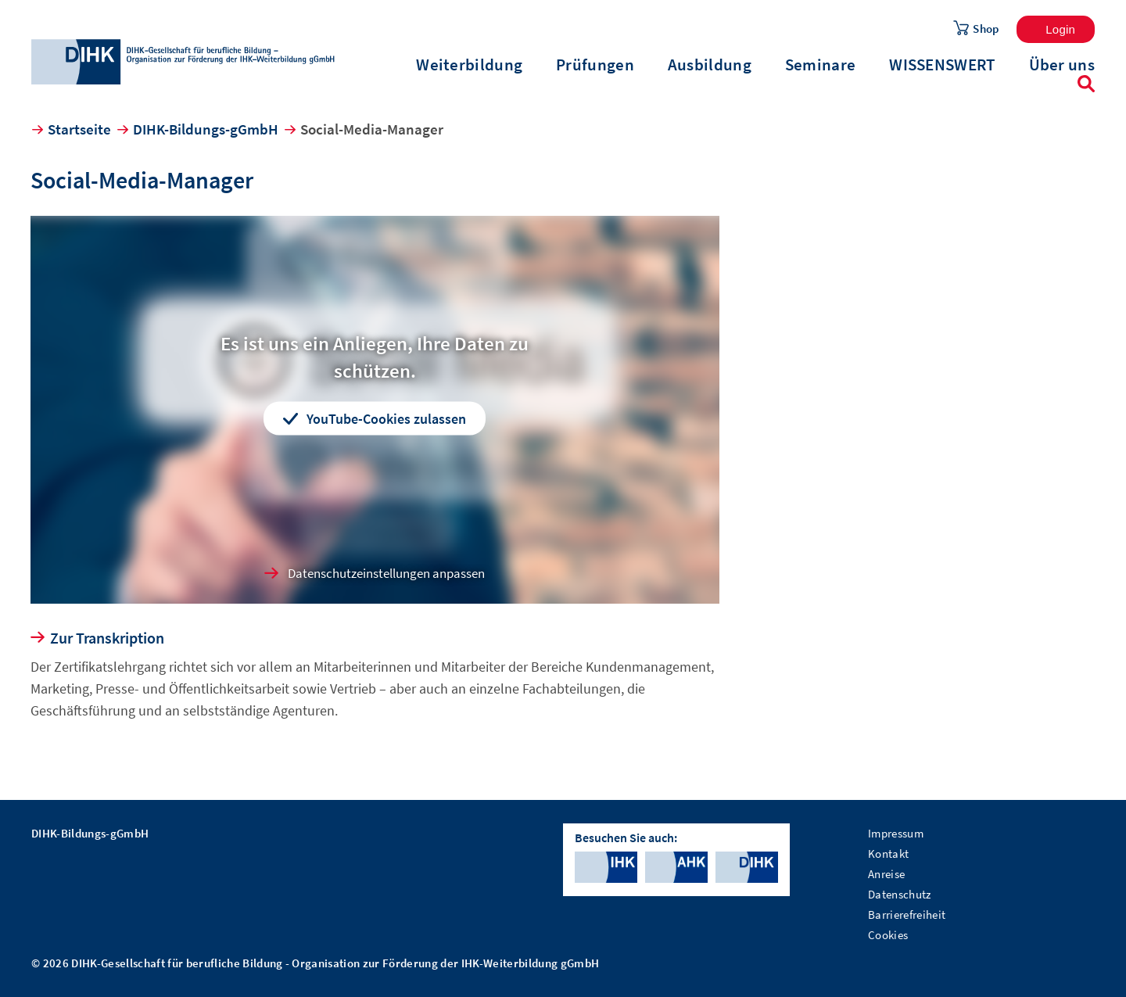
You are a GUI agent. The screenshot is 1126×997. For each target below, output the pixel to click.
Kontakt (888, 853)
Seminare (820, 65)
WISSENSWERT (942, 65)
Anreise (886, 873)
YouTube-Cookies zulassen (386, 418)
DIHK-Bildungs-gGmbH (205, 129)
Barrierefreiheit (906, 914)
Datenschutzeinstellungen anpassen (386, 573)
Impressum (895, 833)
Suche (1086, 83)
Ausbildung (709, 65)
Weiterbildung (469, 65)
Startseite (79, 129)
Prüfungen (595, 65)
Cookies (888, 934)
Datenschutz (899, 894)
